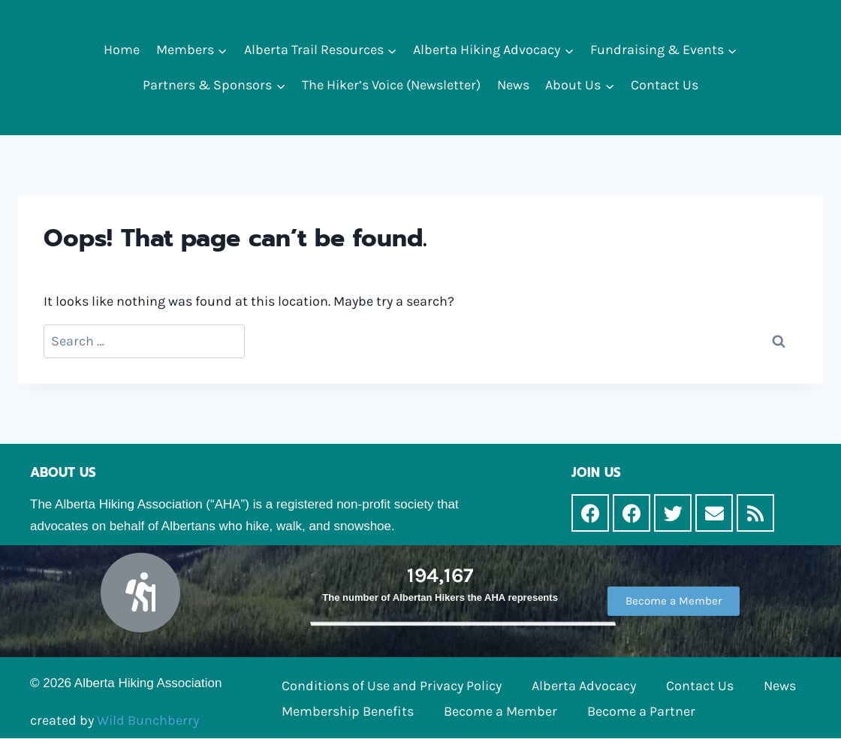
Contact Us (664, 85)
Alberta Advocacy (584, 685)
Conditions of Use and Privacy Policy (392, 685)
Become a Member (500, 711)
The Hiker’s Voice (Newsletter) (391, 85)
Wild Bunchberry (148, 720)
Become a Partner (641, 711)
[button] (222, 50)
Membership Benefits (348, 711)
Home (122, 49)
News (513, 85)
